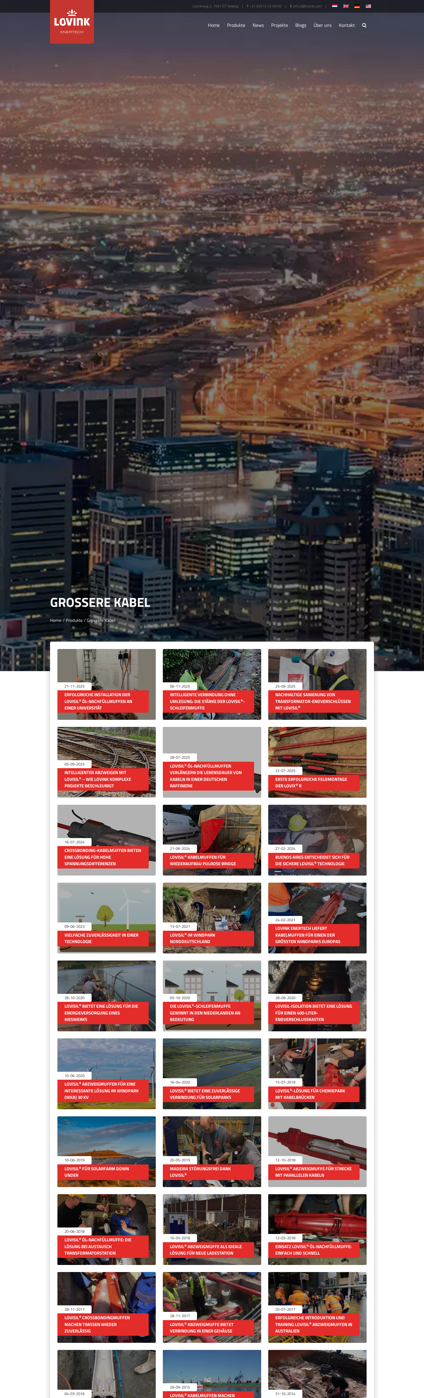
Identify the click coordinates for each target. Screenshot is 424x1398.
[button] (364, 25)
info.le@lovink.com (307, 6)
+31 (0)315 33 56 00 (265, 6)
